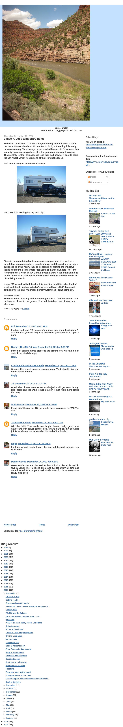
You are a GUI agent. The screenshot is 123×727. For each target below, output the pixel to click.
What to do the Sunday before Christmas (24, 623)
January (10, 718)
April (8, 708)
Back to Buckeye (13, 682)
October (10, 688)
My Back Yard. (108, 402)
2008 (6, 725)
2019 (6, 561)
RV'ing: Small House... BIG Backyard (100, 255)
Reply (14, 338)
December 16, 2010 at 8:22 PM (40, 404)
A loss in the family (14, 629)
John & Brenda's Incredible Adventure (100, 321)
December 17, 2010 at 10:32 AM (34, 443)
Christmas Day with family (17, 603)
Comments (95, 182)
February (10, 715)
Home (42, 525)
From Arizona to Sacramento (18, 649)
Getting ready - (12, 600)
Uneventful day (12, 643)
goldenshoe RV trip (99, 419)
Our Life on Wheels (99, 440)
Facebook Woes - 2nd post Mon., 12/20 (23, 616)
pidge (14, 443)
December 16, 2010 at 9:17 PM (47, 422)
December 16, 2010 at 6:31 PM (53, 347)
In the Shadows (97, 363)
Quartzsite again (13, 659)
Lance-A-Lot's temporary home (19, 633)
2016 (6, 570)
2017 (6, 567)
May (8, 705)
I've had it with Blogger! (16, 656)
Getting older (11, 610)
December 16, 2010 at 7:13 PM (60, 365)
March (9, 711)
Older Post (73, 525)
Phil (13, 326)
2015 (6, 574)
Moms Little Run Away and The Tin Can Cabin (101, 385)
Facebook (10, 620)
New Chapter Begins (99, 366)
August (9, 695)
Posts (92, 177)
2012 (6, 583)
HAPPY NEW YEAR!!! (99, 389)
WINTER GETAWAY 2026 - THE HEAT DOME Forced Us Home (108, 264)
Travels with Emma (21, 422)
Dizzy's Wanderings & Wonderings (100, 397)
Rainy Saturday (12, 626)
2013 (6, 580)
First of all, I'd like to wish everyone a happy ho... (27, 606)
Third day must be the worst (18, 672)
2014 (6, 577)
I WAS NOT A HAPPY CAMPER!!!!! (107, 239)
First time (10, 669)
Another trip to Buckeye (16, 662)
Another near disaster (15, 666)
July (8, 698)
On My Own (95, 195)
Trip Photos (95, 376)
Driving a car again (14, 636)
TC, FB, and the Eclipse (16, 613)
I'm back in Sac (12, 597)
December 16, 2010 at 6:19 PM (31, 326)
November (11, 685)
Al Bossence (18, 404)
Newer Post (10, 525)
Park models (11, 639)
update (104, 303)
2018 (6, 564)
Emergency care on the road (18, 675)
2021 (6, 554)
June (8, 702)
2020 (6, 557)
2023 (6, 547)
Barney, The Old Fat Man (24, 347)
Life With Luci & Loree (100, 300)
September (11, 692)
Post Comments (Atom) (31, 531)
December (11, 593)
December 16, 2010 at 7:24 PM (30, 383)
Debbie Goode (18, 461)
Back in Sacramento (15, 652)
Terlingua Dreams (98, 343)
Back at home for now (15, 646)
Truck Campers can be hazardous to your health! (27, 679)
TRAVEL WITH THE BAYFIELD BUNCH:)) (100, 232)
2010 (6, 590)
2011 (6, 587)
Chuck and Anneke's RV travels (27, 365)
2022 (6, 551)
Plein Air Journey (98, 374)
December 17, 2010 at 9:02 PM (42, 461)
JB (12, 383)
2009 (6, 721)
